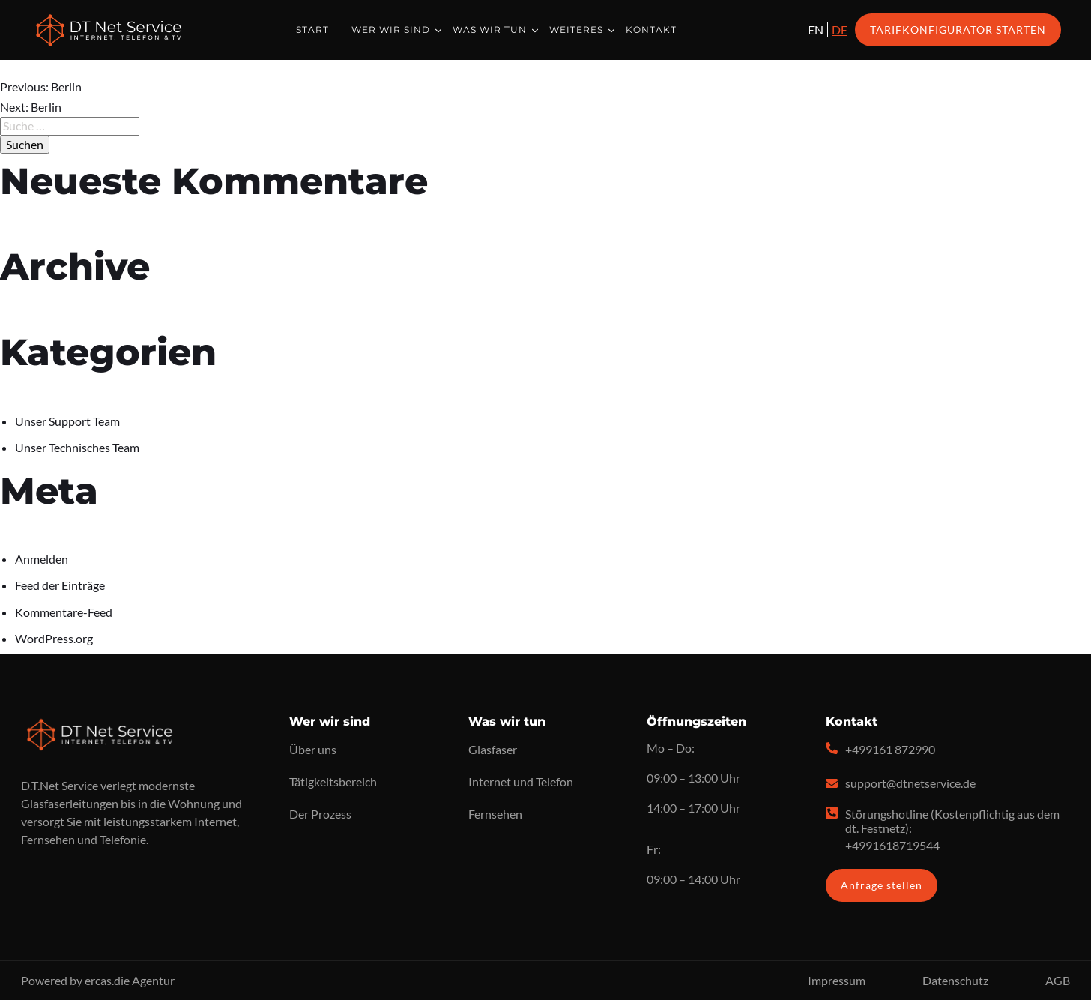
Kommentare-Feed (63, 612)
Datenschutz (955, 980)
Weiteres (576, 29)
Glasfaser (492, 749)
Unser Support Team (67, 421)
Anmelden (41, 559)
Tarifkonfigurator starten (958, 29)
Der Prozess (320, 814)
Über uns (312, 749)
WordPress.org (54, 638)
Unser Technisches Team (77, 447)
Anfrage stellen (881, 885)
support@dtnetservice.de (910, 783)
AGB (1057, 980)
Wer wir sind (390, 29)
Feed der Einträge (60, 585)
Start (312, 29)
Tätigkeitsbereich (333, 781)
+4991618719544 (892, 845)
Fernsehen (495, 814)
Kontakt (651, 29)
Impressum (836, 980)
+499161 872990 (890, 749)
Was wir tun (490, 29)
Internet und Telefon (520, 781)
